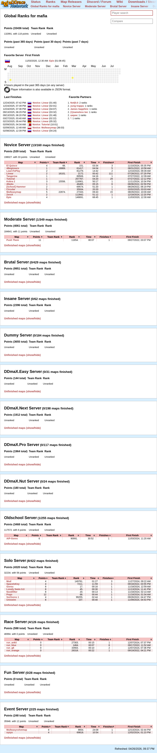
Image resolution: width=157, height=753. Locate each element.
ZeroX (9, 194)
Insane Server (139, 6)
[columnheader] (20, 162)
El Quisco (11, 165)
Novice (36, 102)
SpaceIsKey (12, 584)
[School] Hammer (16, 186)
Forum (106, 1)
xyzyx (9, 732)
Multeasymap (48, 127)
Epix (51, 60)
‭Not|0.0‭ (74, 102)
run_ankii (11, 642)
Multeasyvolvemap (16, 729)
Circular (10, 189)
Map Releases (71, 1)
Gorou (9, 586)
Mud (8, 581)
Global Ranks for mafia (45, 6)
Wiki (119, 1)
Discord (93, 1)
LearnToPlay (13, 171)
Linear (45, 102)
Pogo (9, 594)
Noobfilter (11, 592)
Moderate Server (95, 6)
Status (36, 1)
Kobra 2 (10, 181)
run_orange (12, 650)
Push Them (12, 240)
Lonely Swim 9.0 (15, 589)
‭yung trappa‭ (77, 106)
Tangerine (11, 176)
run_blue (11, 645)
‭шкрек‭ (73, 115)
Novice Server (72, 6)
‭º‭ (70, 118)
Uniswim (11, 599)
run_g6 (10, 647)
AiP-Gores (12, 538)
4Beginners (12, 168)
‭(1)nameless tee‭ (79, 112)
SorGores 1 (12, 597)
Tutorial (45, 124)
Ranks (51, 1)
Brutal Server (118, 6)
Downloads (136, 1)
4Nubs (10, 184)
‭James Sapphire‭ (79, 109)
